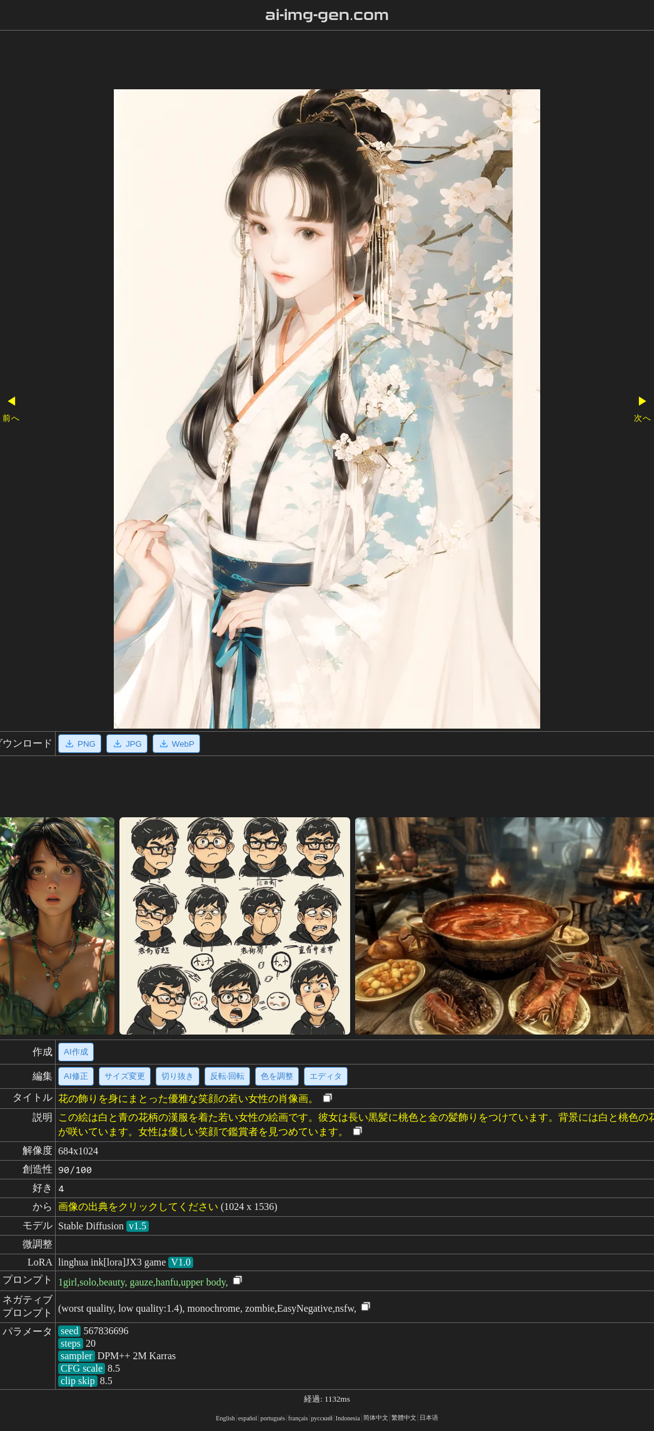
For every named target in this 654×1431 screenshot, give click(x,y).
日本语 (429, 1417)
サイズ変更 (124, 1076)
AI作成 (76, 1051)
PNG (80, 743)
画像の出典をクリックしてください (138, 1206)
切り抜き (177, 1076)
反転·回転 (227, 1076)
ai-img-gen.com (327, 15)
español (248, 1418)
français (298, 1418)
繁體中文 (403, 1417)
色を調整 (277, 1076)
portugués (272, 1418)
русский (322, 1418)
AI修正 (76, 1076)
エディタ (325, 1076)
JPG (127, 743)
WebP (176, 743)
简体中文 (375, 1417)
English (225, 1418)
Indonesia (348, 1418)
